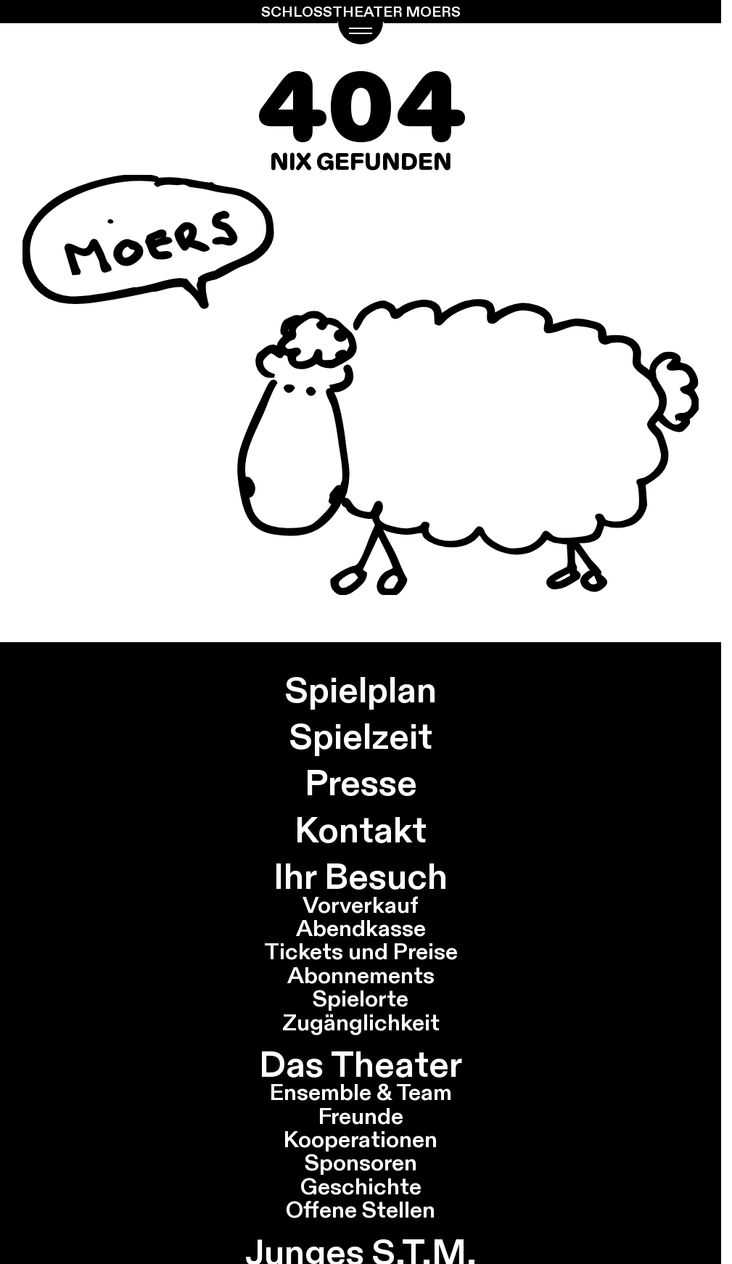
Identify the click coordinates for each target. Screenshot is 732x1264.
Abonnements (361, 975)
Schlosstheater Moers (361, 11)
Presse (361, 782)
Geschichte (360, 1186)
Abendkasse (361, 928)
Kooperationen (360, 1139)
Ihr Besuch (361, 876)
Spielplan (361, 689)
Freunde (360, 1115)
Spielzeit (360, 736)
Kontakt (361, 829)
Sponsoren (361, 1162)
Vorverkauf (361, 904)
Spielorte (360, 998)
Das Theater (360, 1064)
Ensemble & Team (361, 1092)
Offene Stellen (360, 1209)
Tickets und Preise (361, 951)
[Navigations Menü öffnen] (360, 33)
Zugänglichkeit (361, 1022)
